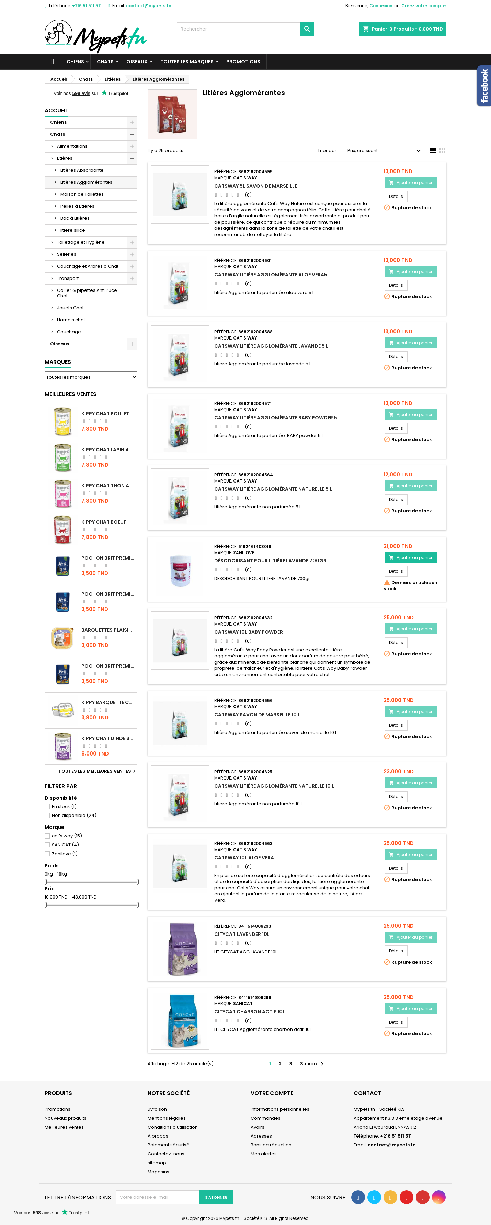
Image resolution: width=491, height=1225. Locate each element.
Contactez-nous (166, 1154)
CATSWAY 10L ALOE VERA (244, 857)
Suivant (312, 1063)
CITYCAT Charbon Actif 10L (249, 1011)
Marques (58, 362)
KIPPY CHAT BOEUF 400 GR (107, 522)
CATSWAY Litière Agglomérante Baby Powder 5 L (277, 417)
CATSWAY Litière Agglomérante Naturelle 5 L (273, 489)
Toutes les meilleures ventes (97, 771)
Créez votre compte (423, 6)
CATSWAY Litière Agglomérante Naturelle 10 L (274, 786)
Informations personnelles (280, 1109)
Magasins (158, 1171)
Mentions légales (167, 1118)
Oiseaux (137, 61)
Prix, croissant (385, 151)
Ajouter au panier (410, 183)
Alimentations (72, 146)
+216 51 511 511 (87, 6)
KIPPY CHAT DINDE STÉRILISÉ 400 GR (107, 738)
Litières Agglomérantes (86, 182)
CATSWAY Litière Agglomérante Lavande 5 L (271, 346)
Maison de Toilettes (82, 194)
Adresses (261, 1136)
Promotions (243, 61)
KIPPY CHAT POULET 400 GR (107, 413)
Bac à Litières (75, 218)
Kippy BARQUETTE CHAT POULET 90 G (107, 702)
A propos (158, 1136)
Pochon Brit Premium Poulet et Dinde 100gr (107, 666)
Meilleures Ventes (70, 394)
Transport (68, 278)
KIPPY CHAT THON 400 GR (107, 485)
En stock (64, 806)
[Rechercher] (245, 29)
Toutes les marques (187, 61)
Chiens (75, 61)
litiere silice (72, 230)
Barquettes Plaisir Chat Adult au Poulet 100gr (107, 630)
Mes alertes (264, 1154)
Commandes (266, 1118)
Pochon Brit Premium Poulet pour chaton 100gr (107, 594)
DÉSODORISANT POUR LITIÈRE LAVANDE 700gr (270, 560)
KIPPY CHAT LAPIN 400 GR (107, 449)
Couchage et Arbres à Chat (87, 266)
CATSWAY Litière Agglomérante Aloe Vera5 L (272, 274)
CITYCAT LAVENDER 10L (242, 934)
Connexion (380, 6)
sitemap (157, 1162)
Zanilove (65, 854)
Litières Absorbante (82, 170)
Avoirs (257, 1127)
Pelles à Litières (77, 206)
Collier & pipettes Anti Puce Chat (87, 293)
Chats (105, 61)
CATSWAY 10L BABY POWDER (248, 632)
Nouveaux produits (66, 1118)
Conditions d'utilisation (173, 1127)
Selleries (66, 254)
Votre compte (272, 1093)
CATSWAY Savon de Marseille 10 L (257, 714)
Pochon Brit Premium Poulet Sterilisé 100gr (107, 558)
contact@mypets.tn (148, 6)
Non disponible (74, 815)
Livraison (157, 1109)
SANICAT (65, 845)
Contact (367, 1093)
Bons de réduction (271, 1145)
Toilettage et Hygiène (81, 242)
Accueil (56, 111)
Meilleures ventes (64, 1127)
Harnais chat (71, 320)
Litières (64, 158)
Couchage (69, 332)
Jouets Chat (70, 308)
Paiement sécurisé (169, 1145)
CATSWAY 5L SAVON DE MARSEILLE (255, 185)
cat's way (67, 836)
